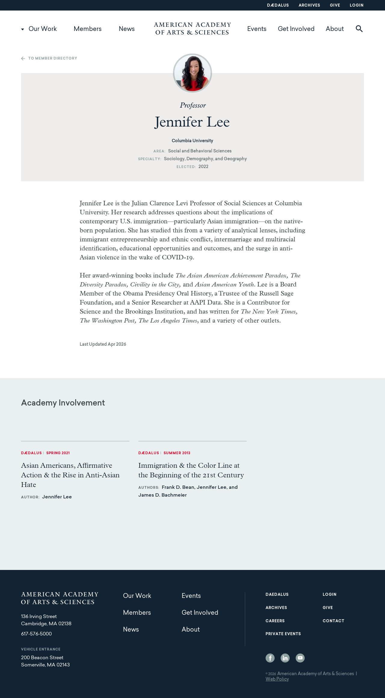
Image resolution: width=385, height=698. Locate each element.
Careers (275, 621)
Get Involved (296, 29)
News (127, 29)
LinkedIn (285, 658)
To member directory (52, 58)
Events (256, 29)
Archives (309, 6)
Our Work (43, 29)
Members (88, 29)
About (335, 29)
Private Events (283, 634)
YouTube (300, 658)
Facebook (270, 658)
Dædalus (278, 6)
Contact (333, 621)
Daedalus (277, 595)
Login (357, 6)
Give (335, 6)
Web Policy (277, 680)
